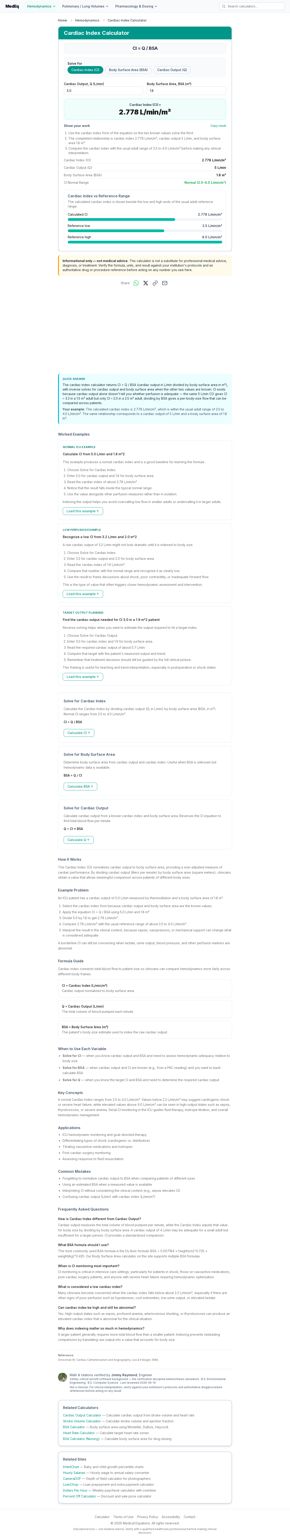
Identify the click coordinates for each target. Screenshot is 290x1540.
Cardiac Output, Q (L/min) (84, 84)
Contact (189, 1517)
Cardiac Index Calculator (127, 20)
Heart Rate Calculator (79, 1433)
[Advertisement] (145, 330)
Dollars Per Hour (75, 1490)
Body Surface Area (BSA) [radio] (128, 70)
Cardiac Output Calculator (82, 1415)
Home (62, 20)
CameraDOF (72, 1478)
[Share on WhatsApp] (136, 283)
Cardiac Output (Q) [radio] (172, 70)
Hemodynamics (41, 6)
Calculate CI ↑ (79, 733)
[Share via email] (164, 283)
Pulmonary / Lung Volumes (85, 6)
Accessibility (171, 1517)
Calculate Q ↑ (79, 840)
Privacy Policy (147, 1517)
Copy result (218, 125)
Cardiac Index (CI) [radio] (85, 70)
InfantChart (71, 1467)
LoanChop (70, 1484)
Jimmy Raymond (124, 1375)
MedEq (12, 6)
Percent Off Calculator (79, 1496)
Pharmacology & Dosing (136, 6)
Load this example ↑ (83, 511)
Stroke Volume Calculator (82, 1421)
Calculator (102, 1517)
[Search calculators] (252, 6)
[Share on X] (145, 283)
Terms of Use (123, 1517)
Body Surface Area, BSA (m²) (169, 84)
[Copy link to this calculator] (155, 283)
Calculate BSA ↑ (80, 786)
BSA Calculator (74, 1427)
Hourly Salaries (74, 1473)
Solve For (75, 63)
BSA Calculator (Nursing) (81, 1439)
